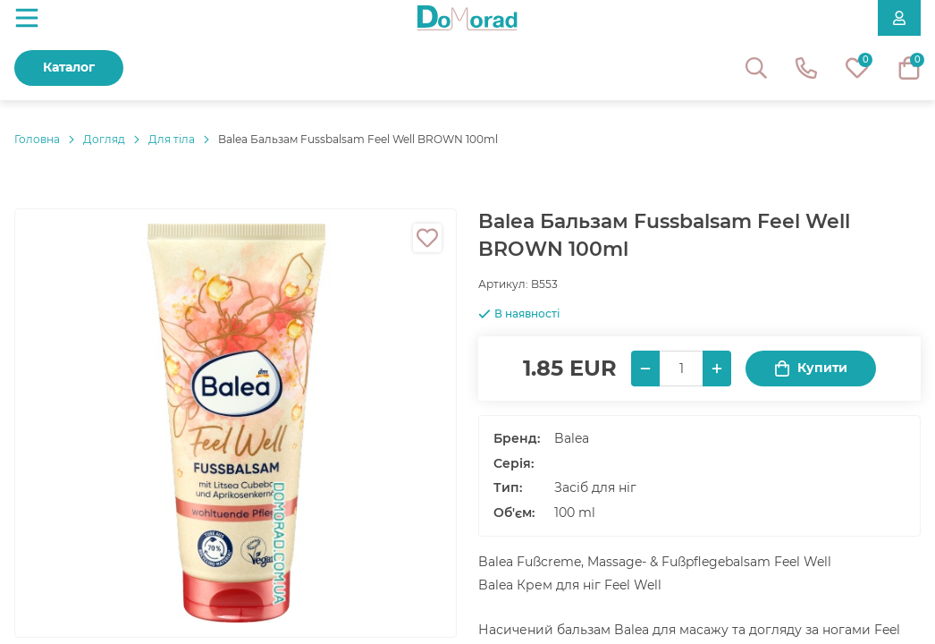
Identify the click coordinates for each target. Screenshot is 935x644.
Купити (810, 368)
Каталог (69, 67)
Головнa (37, 139)
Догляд (104, 139)
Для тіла (171, 139)
